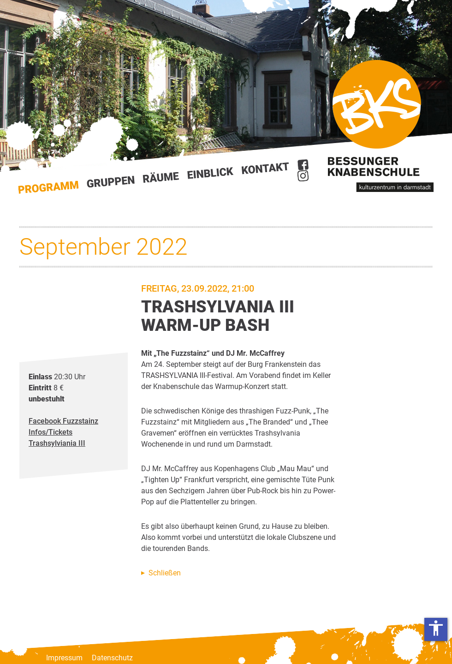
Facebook (303, 164)
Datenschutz (112, 657)
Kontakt (266, 168)
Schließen (165, 572)
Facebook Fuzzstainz (63, 421)
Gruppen (111, 182)
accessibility (436, 628)
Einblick (210, 173)
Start (48, 187)
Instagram (303, 175)
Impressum (64, 657)
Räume (161, 177)
